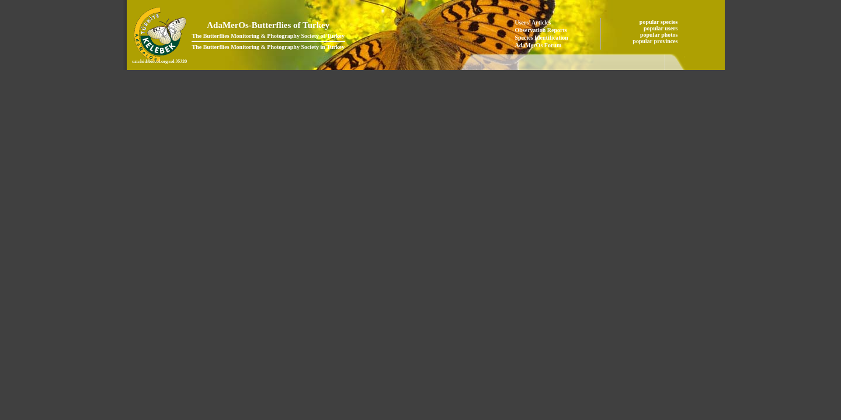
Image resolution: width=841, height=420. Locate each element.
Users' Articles (533, 22)
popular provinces (656, 41)
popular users (661, 28)
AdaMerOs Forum (538, 45)
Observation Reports (541, 30)
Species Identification (541, 37)
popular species (659, 22)
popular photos (659, 35)
